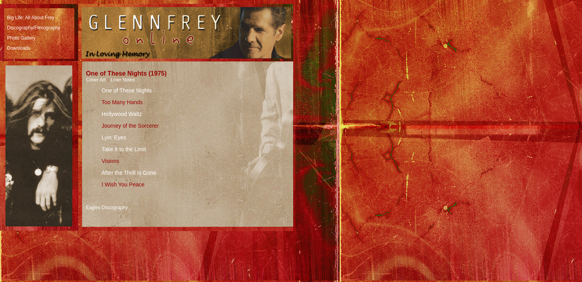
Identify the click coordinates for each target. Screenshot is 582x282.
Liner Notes (122, 80)
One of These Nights (127, 90)
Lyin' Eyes (114, 137)
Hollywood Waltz (122, 114)
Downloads (18, 48)
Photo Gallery (21, 38)
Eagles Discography (107, 207)
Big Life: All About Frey (30, 17)
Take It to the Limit (124, 149)
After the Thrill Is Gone (129, 173)
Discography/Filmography (33, 28)
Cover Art (96, 80)
